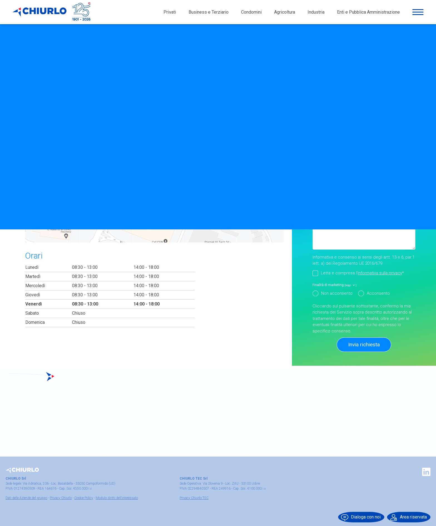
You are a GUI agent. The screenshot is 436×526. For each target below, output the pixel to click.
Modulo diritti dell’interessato (117, 498)
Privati (170, 13)
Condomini (251, 13)
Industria (316, 13)
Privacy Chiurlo (61, 498)
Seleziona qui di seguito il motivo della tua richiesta (360, 175)
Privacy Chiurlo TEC (194, 498)
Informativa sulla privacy (380, 272)
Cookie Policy (83, 498)
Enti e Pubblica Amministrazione (368, 13)
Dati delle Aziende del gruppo (26, 498)
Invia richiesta (364, 344)
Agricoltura (284, 13)
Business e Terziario (209, 13)
